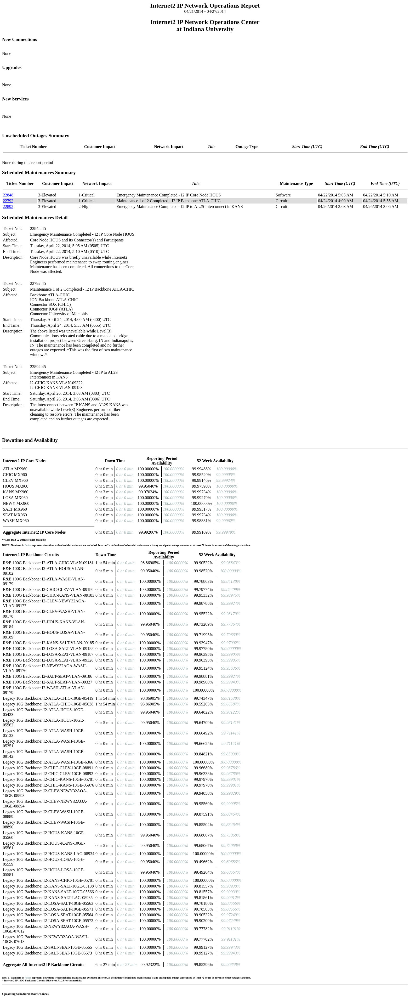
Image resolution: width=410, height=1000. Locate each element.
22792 (8, 201)
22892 (8, 206)
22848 (8, 195)
